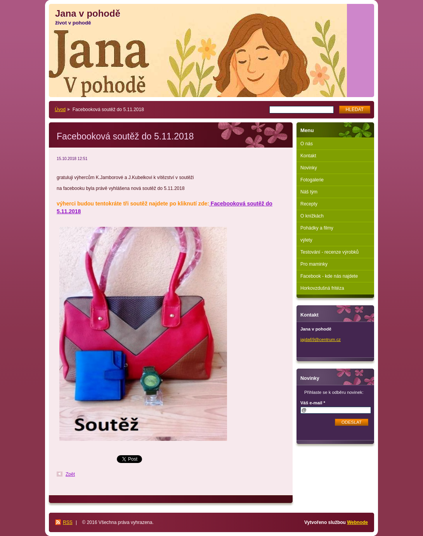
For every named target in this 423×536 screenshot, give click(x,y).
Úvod (60, 109)
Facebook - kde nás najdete (329, 276)
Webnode (357, 522)
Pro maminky (314, 264)
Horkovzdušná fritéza (322, 288)
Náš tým (308, 192)
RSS (68, 522)
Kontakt (308, 155)
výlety (306, 240)
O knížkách (312, 216)
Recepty (308, 204)
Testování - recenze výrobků (329, 252)
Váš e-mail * (312, 402)
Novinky (308, 168)
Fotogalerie (312, 180)
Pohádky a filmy (316, 228)
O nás (306, 143)
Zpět (70, 474)
